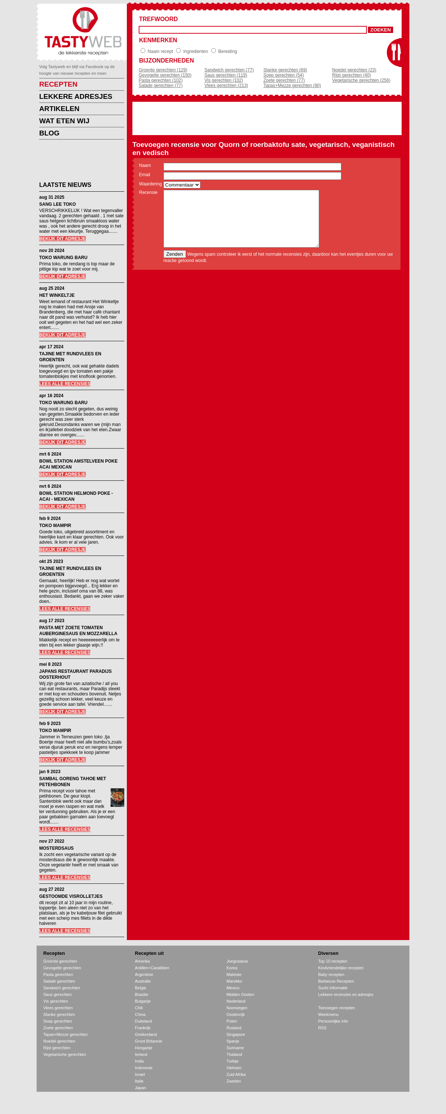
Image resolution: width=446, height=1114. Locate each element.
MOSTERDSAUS (56, 848)
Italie (139, 1081)
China (140, 1014)
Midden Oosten (240, 994)
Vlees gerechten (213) (226, 85)
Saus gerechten (57, 994)
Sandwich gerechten (61, 988)
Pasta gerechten (58, 974)
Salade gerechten (59, 981)
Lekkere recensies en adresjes (345, 994)
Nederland (236, 1001)
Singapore (236, 1034)
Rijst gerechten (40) (351, 75)
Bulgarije (143, 1001)
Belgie (140, 988)
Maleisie (234, 974)
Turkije (233, 1061)
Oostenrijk (236, 1014)
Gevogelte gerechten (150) (165, 75)
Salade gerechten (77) (161, 85)
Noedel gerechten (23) (354, 70)
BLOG (49, 133)
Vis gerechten (55, 1001)
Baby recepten (331, 974)
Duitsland (143, 1021)
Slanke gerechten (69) (285, 70)
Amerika (142, 961)
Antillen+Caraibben (152, 968)
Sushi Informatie (332, 988)
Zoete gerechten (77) (284, 80)
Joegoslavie (237, 961)
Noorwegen (237, 1008)
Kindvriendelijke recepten (341, 968)
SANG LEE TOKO (57, 204)
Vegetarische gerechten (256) (361, 80)
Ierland (141, 1054)
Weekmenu (328, 1014)
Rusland (234, 1028)
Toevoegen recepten (336, 1008)
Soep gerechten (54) (283, 75)
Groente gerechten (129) (163, 70)
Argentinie (144, 974)
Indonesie (144, 1068)
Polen (232, 1021)
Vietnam (234, 1068)
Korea (232, 968)
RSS (322, 1028)
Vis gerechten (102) (224, 80)
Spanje (233, 1041)
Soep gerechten (57, 1021)
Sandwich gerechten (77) (229, 70)
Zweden (234, 1081)
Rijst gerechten (56, 1048)
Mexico (233, 988)
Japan (140, 1088)
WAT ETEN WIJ (64, 121)
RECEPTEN (58, 84)
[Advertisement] (76, 161)
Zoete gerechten (58, 1028)
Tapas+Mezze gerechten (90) (292, 85)
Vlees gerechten (58, 1008)
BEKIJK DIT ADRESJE (62, 238)
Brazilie (141, 994)
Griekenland (146, 1034)
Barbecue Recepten (336, 981)
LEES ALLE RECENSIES (64, 383)
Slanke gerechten (59, 1014)
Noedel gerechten (59, 1041)
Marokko (234, 981)
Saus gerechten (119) (226, 75)
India (139, 1061)
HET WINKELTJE (57, 295)
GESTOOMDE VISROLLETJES (70, 896)
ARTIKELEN (59, 109)
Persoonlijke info (333, 1021)
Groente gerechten (60, 961)
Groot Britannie (148, 1041)
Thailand (234, 1054)
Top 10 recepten (332, 961)
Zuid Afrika (236, 1074)
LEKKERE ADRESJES (75, 96)
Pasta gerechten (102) (161, 80)
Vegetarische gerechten (64, 1054)
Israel (140, 1074)
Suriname (235, 1048)
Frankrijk (143, 1028)
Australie (143, 981)
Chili (139, 1008)
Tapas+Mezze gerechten (65, 1034)
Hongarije (143, 1048)
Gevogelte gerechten (62, 968)
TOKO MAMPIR (55, 525)
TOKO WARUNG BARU (63, 257)
